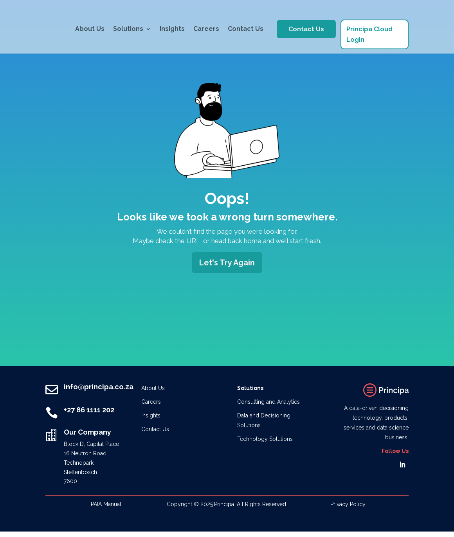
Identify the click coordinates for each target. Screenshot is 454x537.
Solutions (128, 28)
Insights (172, 28)
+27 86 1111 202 (89, 410)
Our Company (87, 432)
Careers (206, 28)
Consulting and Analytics (268, 402)
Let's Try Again (227, 262)
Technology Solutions (265, 439)
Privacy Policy (348, 504)
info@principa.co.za (98, 387)
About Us (89, 28)
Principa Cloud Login (369, 34)
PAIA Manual (106, 504)
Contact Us (245, 28)
